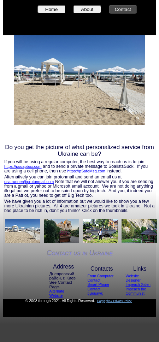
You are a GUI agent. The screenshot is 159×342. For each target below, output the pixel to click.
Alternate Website (56, 293)
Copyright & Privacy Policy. (114, 301)
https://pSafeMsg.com (86, 171)
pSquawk (95, 293)
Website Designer (133, 278)
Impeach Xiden (138, 284)
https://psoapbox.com (23, 166)
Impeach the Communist (136, 291)
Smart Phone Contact (99, 286)
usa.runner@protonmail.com (29, 181)
